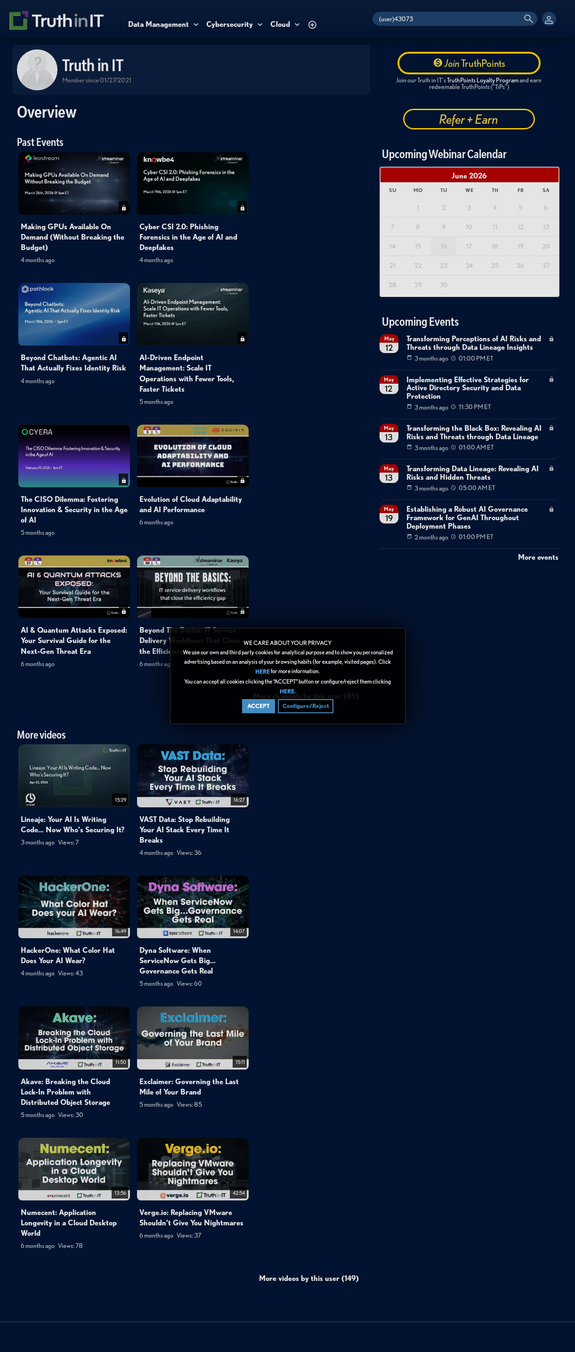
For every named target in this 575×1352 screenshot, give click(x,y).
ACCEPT (258, 706)
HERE (262, 672)
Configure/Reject (306, 706)
